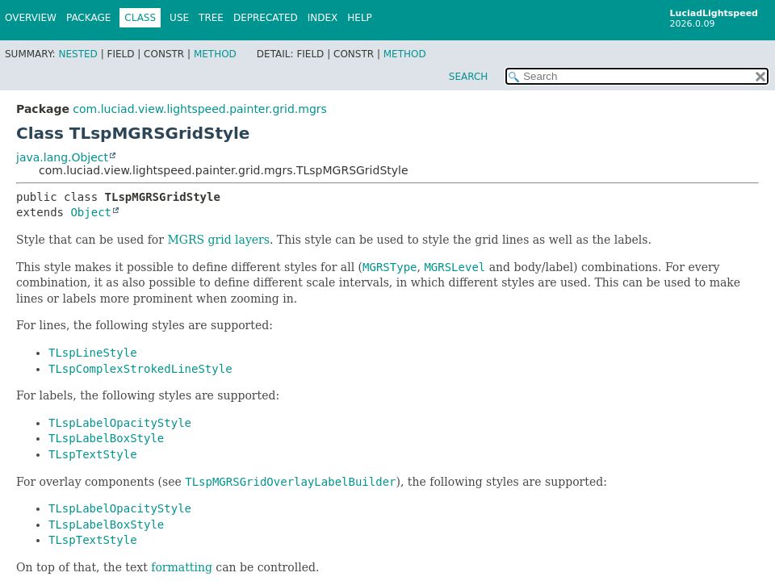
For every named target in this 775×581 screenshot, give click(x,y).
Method (215, 54)
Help (359, 17)
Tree (211, 17)
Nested (77, 54)
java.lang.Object (62, 157)
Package (88, 17)
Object (90, 212)
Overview (31, 17)
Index (323, 17)
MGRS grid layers (218, 239)
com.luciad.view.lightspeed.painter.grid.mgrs (200, 108)
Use (179, 17)
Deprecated (265, 17)
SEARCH (468, 76)
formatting (181, 567)
